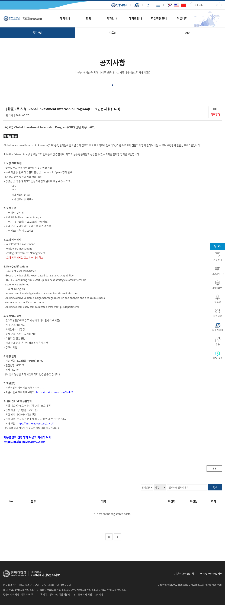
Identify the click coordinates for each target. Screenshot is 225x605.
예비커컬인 (217, 329)
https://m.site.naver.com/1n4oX (54, 392)
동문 (218, 343)
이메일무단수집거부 (211, 574)
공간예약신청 (217, 273)
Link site (198, 5)
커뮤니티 (182, 18)
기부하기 (217, 259)
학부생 (217, 301)
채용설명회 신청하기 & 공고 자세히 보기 (27, 437)
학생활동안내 (159, 18)
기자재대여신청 (217, 287)
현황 (88, 18)
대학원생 (217, 315)
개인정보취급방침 (184, 574)
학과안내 (112, 18)
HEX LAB (217, 358)
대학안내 (65, 18)
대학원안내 (135, 18)
